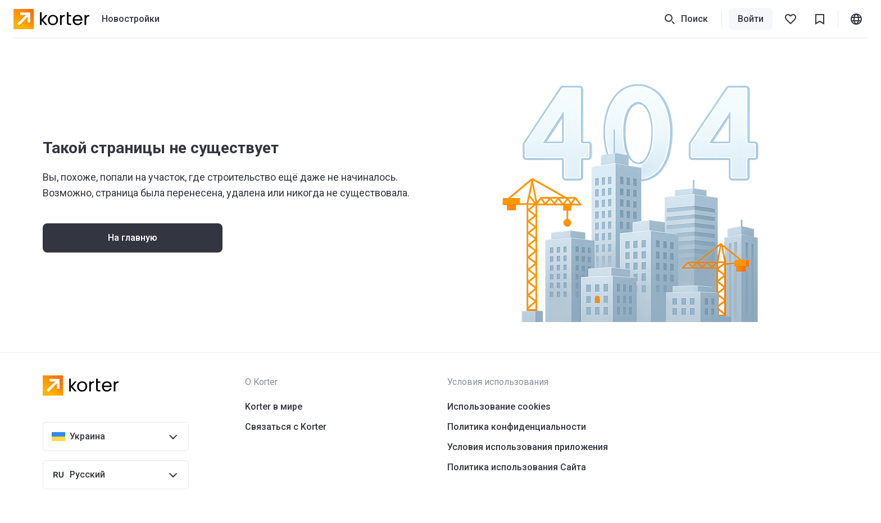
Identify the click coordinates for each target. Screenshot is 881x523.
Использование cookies (499, 406)
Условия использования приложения (527, 447)
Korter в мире (273, 406)
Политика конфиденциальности (516, 426)
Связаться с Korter (285, 426)
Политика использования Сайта (516, 467)
